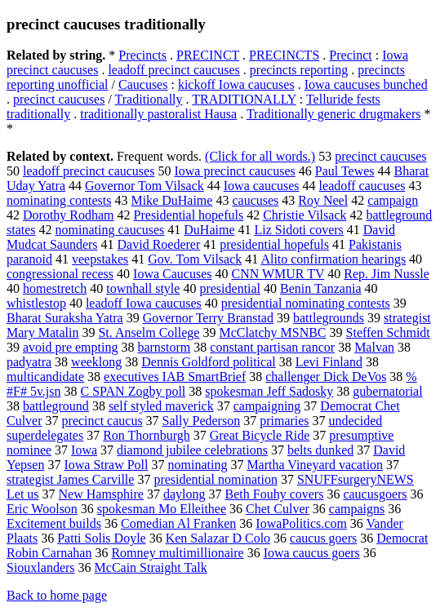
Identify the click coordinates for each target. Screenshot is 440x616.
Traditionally (149, 99)
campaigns (356, 509)
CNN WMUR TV (277, 274)
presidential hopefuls (274, 244)
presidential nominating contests (305, 303)
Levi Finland (329, 362)
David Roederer (159, 244)
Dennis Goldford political (208, 362)
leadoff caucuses (362, 186)
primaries (284, 421)
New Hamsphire (101, 494)
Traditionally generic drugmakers (334, 114)
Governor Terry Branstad (208, 318)
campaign (392, 200)
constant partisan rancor (272, 347)
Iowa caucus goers (312, 553)
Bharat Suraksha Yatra (65, 318)
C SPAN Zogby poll (133, 391)
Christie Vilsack (304, 215)
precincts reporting (299, 70)
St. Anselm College (148, 332)
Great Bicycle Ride (260, 435)
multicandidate (45, 376)
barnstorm (163, 347)
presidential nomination (215, 479)
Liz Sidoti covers (299, 230)
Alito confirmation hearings (333, 259)
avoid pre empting (70, 347)
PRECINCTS (284, 55)
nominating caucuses (110, 230)
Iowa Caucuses (172, 274)
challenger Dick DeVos (325, 376)
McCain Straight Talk (151, 567)
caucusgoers (375, 494)
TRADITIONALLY (244, 99)
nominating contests (59, 200)
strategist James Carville (70, 479)
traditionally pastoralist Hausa (158, 114)
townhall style (143, 288)
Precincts (142, 55)
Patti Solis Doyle (101, 538)
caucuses (255, 200)
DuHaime (209, 230)
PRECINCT (207, 55)
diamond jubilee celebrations (192, 450)
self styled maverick (161, 406)
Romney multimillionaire (177, 553)
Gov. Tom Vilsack (195, 259)
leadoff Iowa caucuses (144, 303)
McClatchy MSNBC (272, 332)
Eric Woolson (42, 509)
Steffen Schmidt (388, 332)
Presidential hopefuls (189, 215)
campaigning (267, 406)
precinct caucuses (58, 99)
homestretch (55, 288)
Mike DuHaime (171, 200)
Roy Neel (323, 200)
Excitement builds (54, 523)
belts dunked (320, 450)
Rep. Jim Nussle (386, 274)
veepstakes (100, 259)
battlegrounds (328, 318)
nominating (198, 465)
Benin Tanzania (320, 288)
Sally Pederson (201, 421)
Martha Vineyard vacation (315, 465)
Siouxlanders (41, 567)
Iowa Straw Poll (106, 465)
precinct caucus (102, 421)
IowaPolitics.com (301, 523)
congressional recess (60, 274)
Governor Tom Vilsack (144, 186)
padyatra (29, 362)
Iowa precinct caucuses (234, 171)
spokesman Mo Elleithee (161, 509)
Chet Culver (277, 509)
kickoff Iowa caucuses (236, 84)
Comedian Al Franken (178, 523)
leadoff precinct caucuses (173, 70)
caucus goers (323, 538)
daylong (184, 494)
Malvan (374, 347)
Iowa (84, 450)
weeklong (96, 362)
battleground (56, 406)
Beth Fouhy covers (274, 494)
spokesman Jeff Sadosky (269, 391)
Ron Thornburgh (146, 435)
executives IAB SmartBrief (175, 376)
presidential (229, 288)
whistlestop (36, 303)
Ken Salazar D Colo (218, 538)
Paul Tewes (345, 171)
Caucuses (142, 84)
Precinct (350, 55)
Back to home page (57, 595)
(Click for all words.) (260, 156)
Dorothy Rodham (68, 215)
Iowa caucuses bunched (366, 84)
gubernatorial (387, 391)
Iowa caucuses (262, 186)
